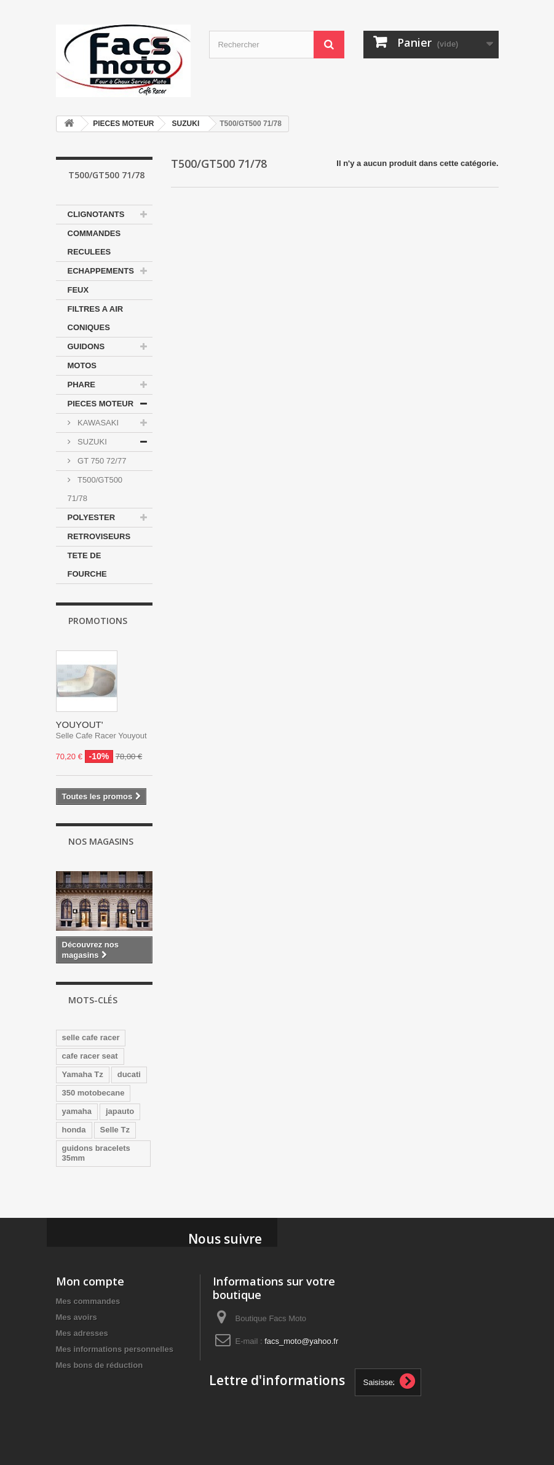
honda (74, 1129)
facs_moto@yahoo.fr (301, 1341)
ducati (129, 1074)
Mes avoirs (76, 1317)
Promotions (97, 620)
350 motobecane (93, 1092)
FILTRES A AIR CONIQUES (96, 318)
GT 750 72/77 (101, 460)
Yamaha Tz (82, 1074)
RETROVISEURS (99, 536)
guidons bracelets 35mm (96, 1153)
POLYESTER (92, 517)
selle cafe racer (91, 1037)
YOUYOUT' (79, 724)
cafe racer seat (90, 1055)
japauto (120, 1111)
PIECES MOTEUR (123, 123)
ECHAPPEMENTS (101, 270)
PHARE (82, 384)
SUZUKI (186, 123)
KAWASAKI (97, 422)
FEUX (78, 289)
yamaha (77, 1111)
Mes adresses (82, 1333)
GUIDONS (86, 346)
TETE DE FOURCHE (87, 564)
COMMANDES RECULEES (94, 242)
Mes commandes (88, 1301)
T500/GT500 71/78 (95, 489)
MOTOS (82, 365)
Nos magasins (100, 841)
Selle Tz (115, 1129)
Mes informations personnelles (114, 1349)
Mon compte (90, 1281)
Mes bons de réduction (99, 1365)
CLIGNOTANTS (96, 214)
